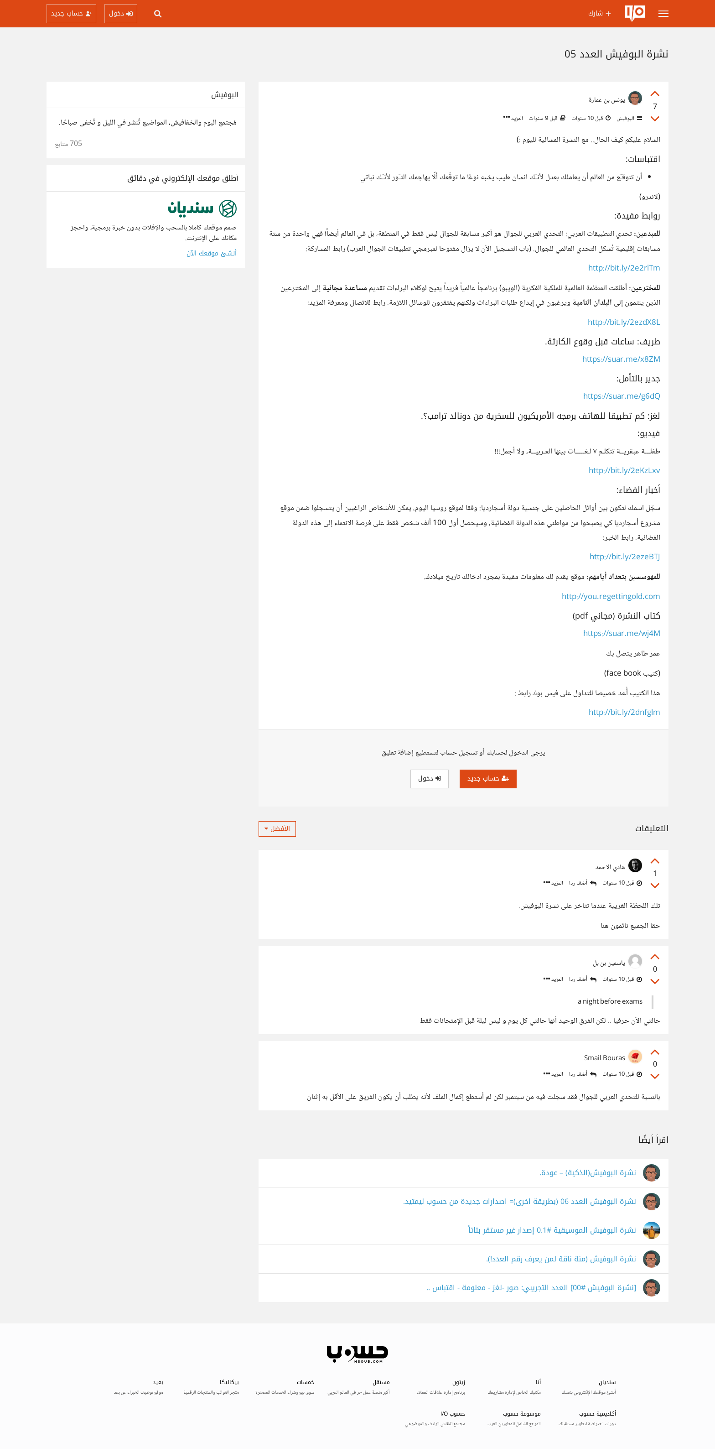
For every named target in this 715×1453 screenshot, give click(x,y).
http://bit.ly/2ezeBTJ (625, 557)
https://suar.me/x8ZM (621, 360)
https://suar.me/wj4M (621, 634)
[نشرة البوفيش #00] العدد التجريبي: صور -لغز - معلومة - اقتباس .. (531, 1288)
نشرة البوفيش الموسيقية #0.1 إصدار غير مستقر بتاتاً (552, 1230)
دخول (429, 778)
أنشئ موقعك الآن (212, 253)
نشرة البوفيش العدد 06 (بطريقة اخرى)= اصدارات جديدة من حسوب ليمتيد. (519, 1202)
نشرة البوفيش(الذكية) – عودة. (587, 1173)
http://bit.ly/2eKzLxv (624, 471)
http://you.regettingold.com (611, 597)
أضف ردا (582, 883)
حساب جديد (488, 778)
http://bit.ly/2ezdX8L (624, 323)
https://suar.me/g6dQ (621, 397)
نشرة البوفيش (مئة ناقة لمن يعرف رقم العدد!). (561, 1259)
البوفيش (628, 119)
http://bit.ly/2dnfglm (624, 713)
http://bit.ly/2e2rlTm (624, 269)
